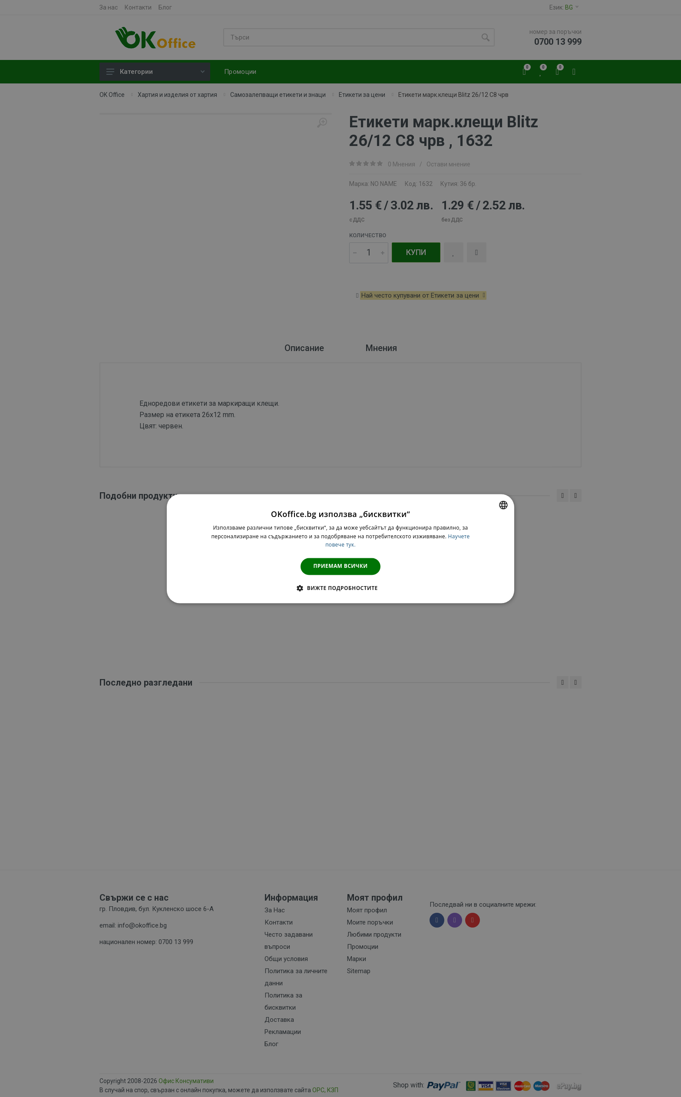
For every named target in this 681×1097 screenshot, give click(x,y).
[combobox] (503, 504)
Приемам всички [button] (341, 566)
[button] (340, 587)
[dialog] (340, 548)
